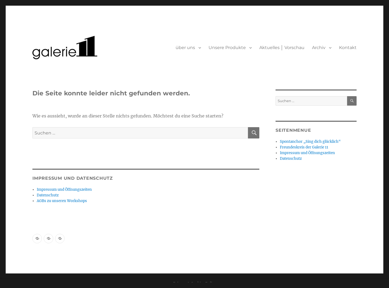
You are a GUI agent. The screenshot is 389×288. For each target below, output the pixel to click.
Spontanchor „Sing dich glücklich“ (310, 141)
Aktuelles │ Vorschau (281, 47)
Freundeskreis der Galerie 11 (304, 147)
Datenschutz (48, 195)
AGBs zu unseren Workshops (62, 201)
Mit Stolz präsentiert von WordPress (95, 255)
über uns (185, 47)
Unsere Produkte (227, 47)
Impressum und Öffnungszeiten (64, 189)
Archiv (319, 47)
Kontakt (348, 47)
